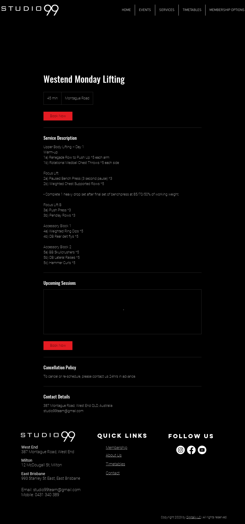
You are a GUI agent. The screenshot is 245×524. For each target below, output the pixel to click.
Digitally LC (193, 517)
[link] (57, 116)
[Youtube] (202, 450)
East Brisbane (33, 473)
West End (29, 447)
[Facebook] (191, 450)
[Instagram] (180, 450)
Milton (26, 460)
